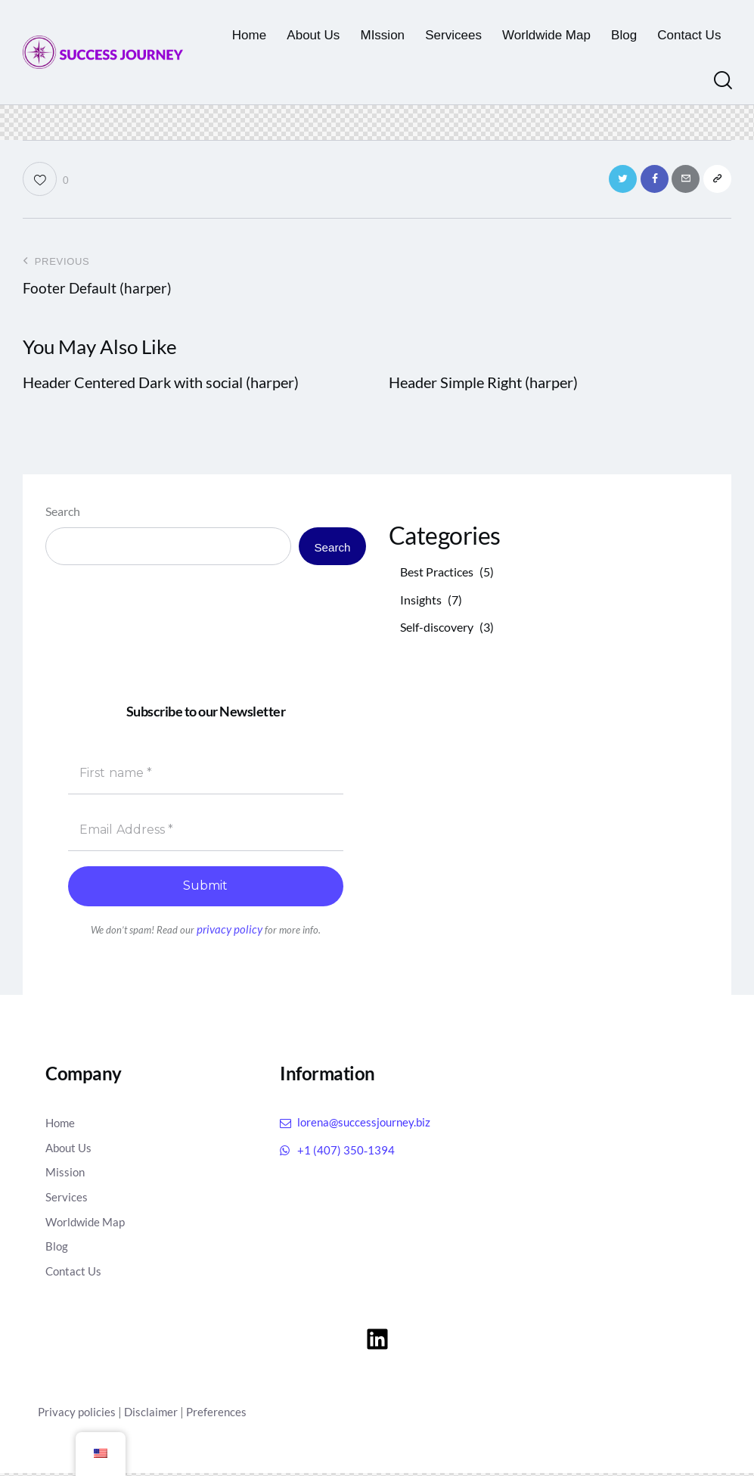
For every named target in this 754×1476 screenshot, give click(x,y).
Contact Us (74, 1274)
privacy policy (229, 934)
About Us (70, 1151)
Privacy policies (78, 1415)
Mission (66, 1175)
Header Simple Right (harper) (483, 387)
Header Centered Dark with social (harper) (161, 387)
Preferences (221, 1415)
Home (61, 1126)
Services (66, 1200)
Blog (57, 1249)
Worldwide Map (87, 1224)
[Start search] (721, 81)
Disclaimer (154, 1415)
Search (62, 515)
